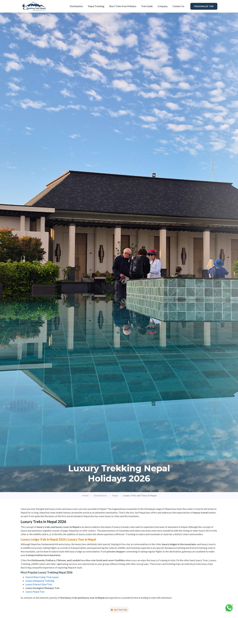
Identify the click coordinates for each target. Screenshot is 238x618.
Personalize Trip (204, 6)
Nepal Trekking (96, 6)
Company (163, 6)
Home (85, 495)
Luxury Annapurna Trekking (39, 580)
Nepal (115, 495)
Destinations (76, 6)
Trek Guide (147, 6)
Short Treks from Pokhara (122, 6)
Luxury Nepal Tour (35, 591)
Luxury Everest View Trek (38, 584)
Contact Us (178, 6)
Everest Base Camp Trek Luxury (42, 577)
